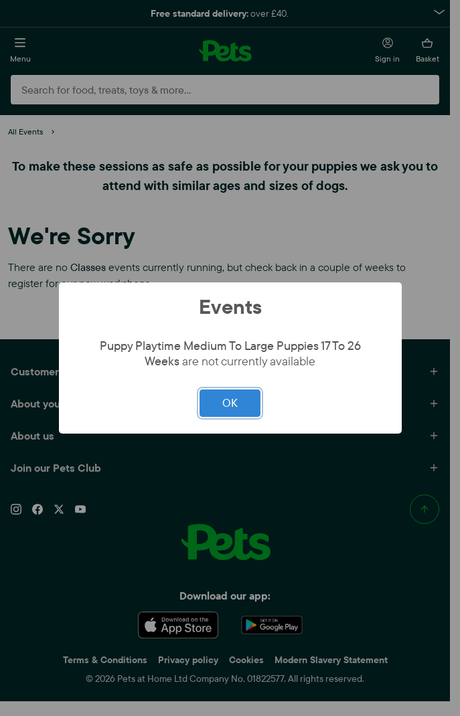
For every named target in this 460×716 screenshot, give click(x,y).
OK (230, 402)
